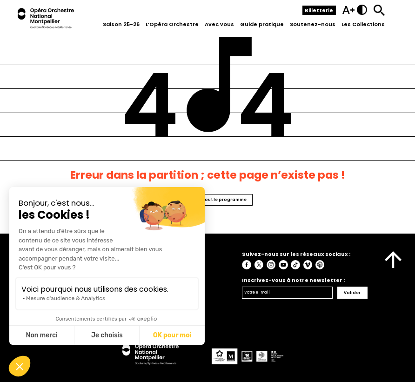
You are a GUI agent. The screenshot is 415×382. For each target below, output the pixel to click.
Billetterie (319, 10)
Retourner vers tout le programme (208, 199)
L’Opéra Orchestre (172, 24)
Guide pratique (262, 24)
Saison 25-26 (121, 24)
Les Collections (363, 24)
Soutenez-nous (312, 24)
